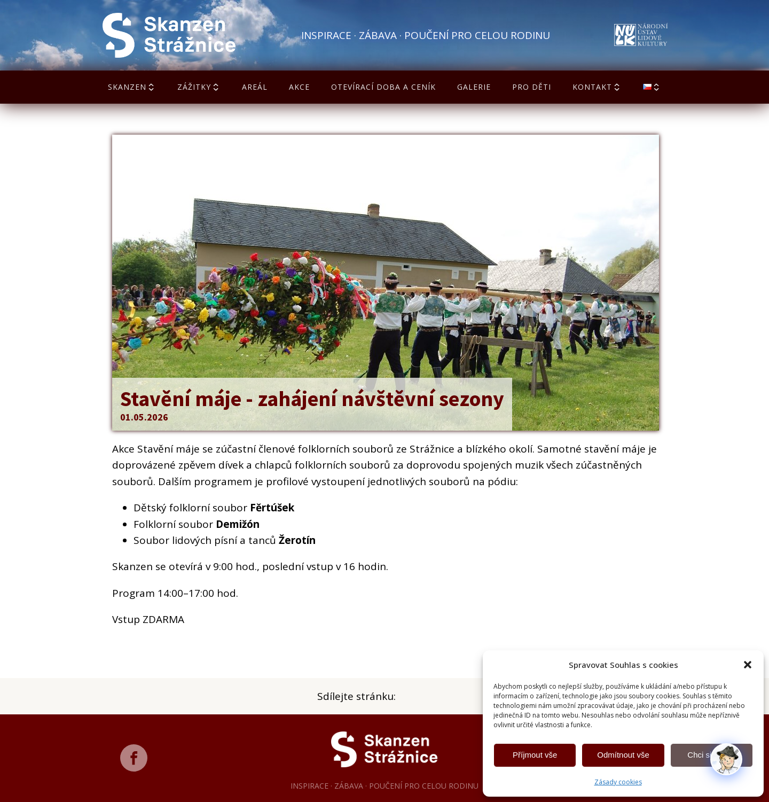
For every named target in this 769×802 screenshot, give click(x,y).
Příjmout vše (535, 754)
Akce (299, 87)
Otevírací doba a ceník (383, 87)
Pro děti (531, 87)
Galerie (474, 87)
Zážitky (199, 87)
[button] (747, 664)
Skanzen (132, 87)
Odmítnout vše (623, 754)
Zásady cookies (618, 782)
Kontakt (597, 87)
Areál (255, 87)
